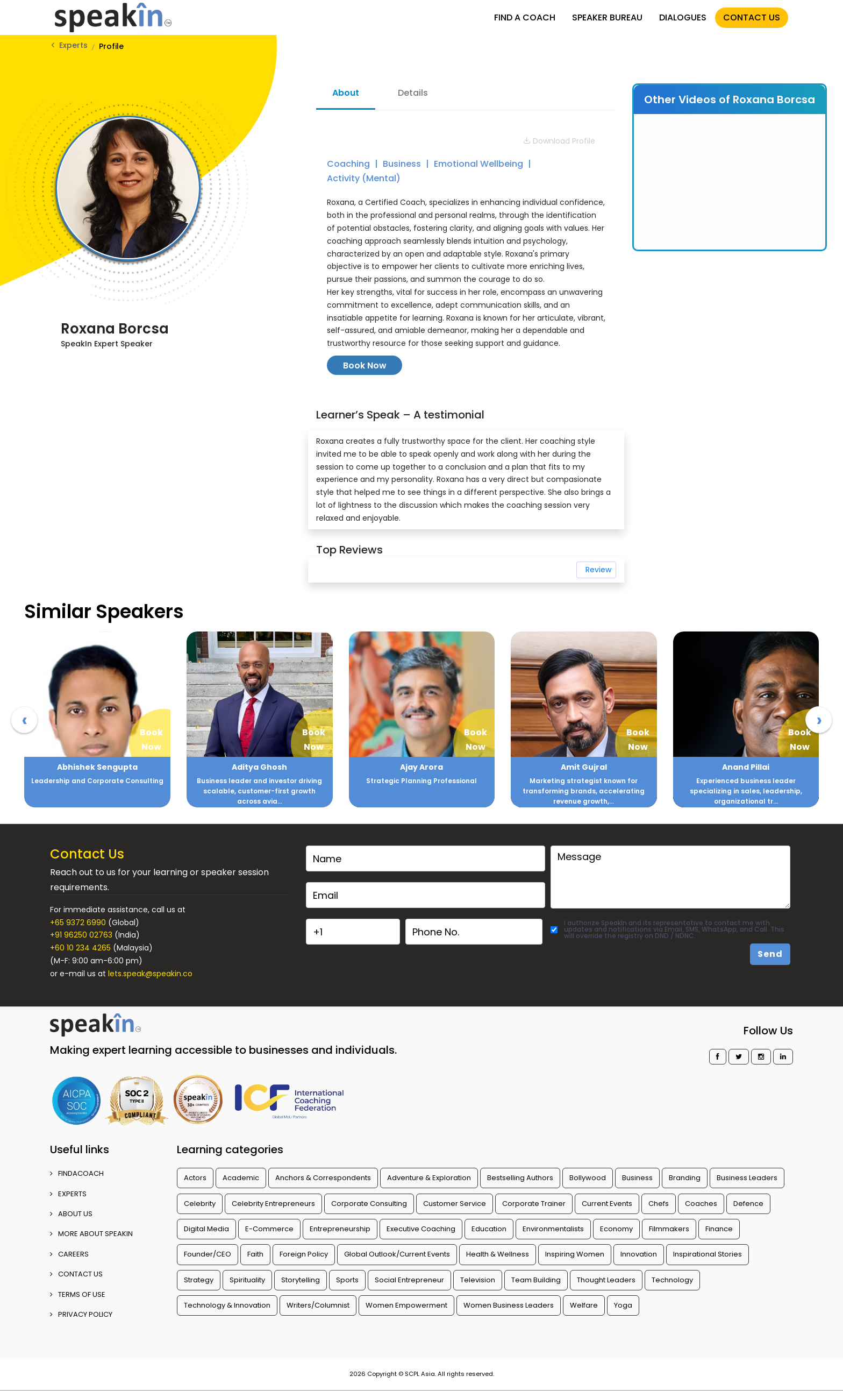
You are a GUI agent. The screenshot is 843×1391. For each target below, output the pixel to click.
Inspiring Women (574, 1254)
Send (770, 954)
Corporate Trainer (534, 1203)
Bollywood (587, 1178)
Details (413, 93)
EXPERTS (68, 1194)
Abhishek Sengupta (97, 767)
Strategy (198, 1280)
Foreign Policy (304, 1254)
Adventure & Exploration (429, 1178)
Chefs (658, 1203)
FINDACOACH (77, 1173)
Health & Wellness (497, 1254)
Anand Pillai (745, 767)
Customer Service (454, 1203)
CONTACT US (751, 17)
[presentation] (24, 719)
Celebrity (200, 1203)
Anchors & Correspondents (323, 1178)
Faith (255, 1254)
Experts (73, 45)
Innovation (638, 1254)
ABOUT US (71, 1214)
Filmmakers (669, 1229)
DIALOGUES (682, 17)
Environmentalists (553, 1229)
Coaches (701, 1203)
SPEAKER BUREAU (607, 17)
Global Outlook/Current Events (397, 1254)
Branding (685, 1178)
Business (403, 164)
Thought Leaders (606, 1280)
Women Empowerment (406, 1305)
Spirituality (247, 1280)
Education (488, 1229)
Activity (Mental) (364, 178)
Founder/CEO (207, 1254)
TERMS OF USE (77, 1294)
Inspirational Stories (707, 1254)
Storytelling (300, 1280)
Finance (719, 1229)
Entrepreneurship (340, 1229)
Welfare (584, 1305)
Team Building (536, 1280)
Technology (672, 1280)
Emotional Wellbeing (479, 164)
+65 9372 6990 (78, 922)
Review (598, 569)
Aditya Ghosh (259, 767)
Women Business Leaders (508, 1305)
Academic (241, 1178)
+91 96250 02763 (81, 934)
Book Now (365, 365)
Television (477, 1280)
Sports (347, 1280)
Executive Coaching (421, 1229)
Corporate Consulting (369, 1203)
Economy (616, 1229)
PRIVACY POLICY (81, 1314)
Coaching (349, 164)
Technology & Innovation (227, 1305)
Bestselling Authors (520, 1178)
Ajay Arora (421, 767)
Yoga (623, 1305)
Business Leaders (747, 1178)
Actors (195, 1178)
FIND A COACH (524, 17)
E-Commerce (269, 1229)
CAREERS (69, 1254)
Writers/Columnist (318, 1305)
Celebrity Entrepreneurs (273, 1203)
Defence (748, 1203)
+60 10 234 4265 (80, 947)
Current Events (607, 1203)
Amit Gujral (584, 767)
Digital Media (206, 1229)
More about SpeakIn (91, 1234)
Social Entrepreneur (409, 1280)
